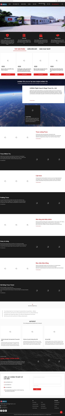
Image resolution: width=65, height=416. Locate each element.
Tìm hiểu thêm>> (32, 100)
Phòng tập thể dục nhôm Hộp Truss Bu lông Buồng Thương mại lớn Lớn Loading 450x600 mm (21, 312)
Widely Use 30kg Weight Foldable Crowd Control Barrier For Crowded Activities (48, 265)
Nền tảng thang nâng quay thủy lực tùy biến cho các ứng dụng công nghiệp (12, 243)
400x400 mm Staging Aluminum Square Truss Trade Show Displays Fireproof (48, 136)
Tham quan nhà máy (35, 404)
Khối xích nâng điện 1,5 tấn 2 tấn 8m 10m (6, 287)
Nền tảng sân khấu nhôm (44, 219)
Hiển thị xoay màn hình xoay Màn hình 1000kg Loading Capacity (15, 316)
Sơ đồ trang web (43, 406)
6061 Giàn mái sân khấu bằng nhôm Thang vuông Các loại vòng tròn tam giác (56, 70)
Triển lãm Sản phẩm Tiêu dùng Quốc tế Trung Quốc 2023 (10, 340)
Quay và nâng (4, 241)
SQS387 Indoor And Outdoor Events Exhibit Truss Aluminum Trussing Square (12, 156)
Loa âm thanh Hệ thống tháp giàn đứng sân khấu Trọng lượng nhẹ (10, 288)
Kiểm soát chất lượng (35, 406)
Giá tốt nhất (8, 74)
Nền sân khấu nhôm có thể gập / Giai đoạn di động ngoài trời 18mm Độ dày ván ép (49, 224)
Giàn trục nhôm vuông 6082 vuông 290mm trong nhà (7, 69)
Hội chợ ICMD (47, 339)
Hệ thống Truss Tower (7, 285)
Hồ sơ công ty (34, 402)
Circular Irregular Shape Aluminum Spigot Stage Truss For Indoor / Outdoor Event (13, 157)
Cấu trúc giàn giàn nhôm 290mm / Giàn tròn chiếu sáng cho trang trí (11, 158)
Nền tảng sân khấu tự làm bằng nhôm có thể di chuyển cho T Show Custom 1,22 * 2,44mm (50, 221)
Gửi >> (37, 389)
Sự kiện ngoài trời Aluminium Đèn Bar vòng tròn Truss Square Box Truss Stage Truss (13, 244)
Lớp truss (39, 176)
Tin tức (48, 4)
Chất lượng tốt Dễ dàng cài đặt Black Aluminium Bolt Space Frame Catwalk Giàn (48, 135)
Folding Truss (4, 197)
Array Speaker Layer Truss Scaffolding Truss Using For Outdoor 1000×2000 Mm (48, 179)
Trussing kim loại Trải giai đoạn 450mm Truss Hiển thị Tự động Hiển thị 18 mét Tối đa (19, 314)
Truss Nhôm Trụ (5, 154)
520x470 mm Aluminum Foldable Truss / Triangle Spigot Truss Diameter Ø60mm (13, 201)
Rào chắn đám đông (42, 263)
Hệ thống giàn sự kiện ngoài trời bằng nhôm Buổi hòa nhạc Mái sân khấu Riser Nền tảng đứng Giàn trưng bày (24, 70)
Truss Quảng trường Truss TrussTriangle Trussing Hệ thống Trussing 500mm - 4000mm (20, 311)
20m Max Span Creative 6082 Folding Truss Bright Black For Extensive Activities (12, 202)
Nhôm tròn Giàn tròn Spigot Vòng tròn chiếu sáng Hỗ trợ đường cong (40, 69)
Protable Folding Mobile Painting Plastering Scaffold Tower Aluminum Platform (48, 180)
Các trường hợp (43, 404)
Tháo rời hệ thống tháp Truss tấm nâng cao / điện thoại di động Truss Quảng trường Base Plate (14, 290)
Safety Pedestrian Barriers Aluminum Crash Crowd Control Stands (46, 266)
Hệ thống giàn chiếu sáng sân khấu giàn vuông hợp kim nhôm (45, 134)
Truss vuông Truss (42, 132)
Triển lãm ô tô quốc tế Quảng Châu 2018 (30, 339)
